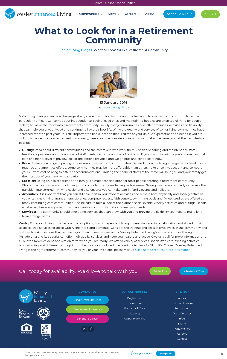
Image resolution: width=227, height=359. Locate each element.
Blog (182, 318)
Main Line (135, 303)
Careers (182, 333)
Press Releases (182, 313)
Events (182, 323)
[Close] (221, 354)
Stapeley (134, 313)
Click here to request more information (163, 250)
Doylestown (134, 298)
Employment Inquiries (87, 309)
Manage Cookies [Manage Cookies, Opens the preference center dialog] (142, 354)
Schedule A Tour (193, 271)
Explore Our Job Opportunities (113, 3)
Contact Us (160, 271)
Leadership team (182, 303)
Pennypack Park (134, 308)
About (182, 298)
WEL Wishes (182, 328)
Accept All (165, 354)
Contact (182, 338)
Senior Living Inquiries (87, 299)
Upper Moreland (134, 318)
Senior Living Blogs (115, 107)
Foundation (182, 308)
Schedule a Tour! (87, 318)
